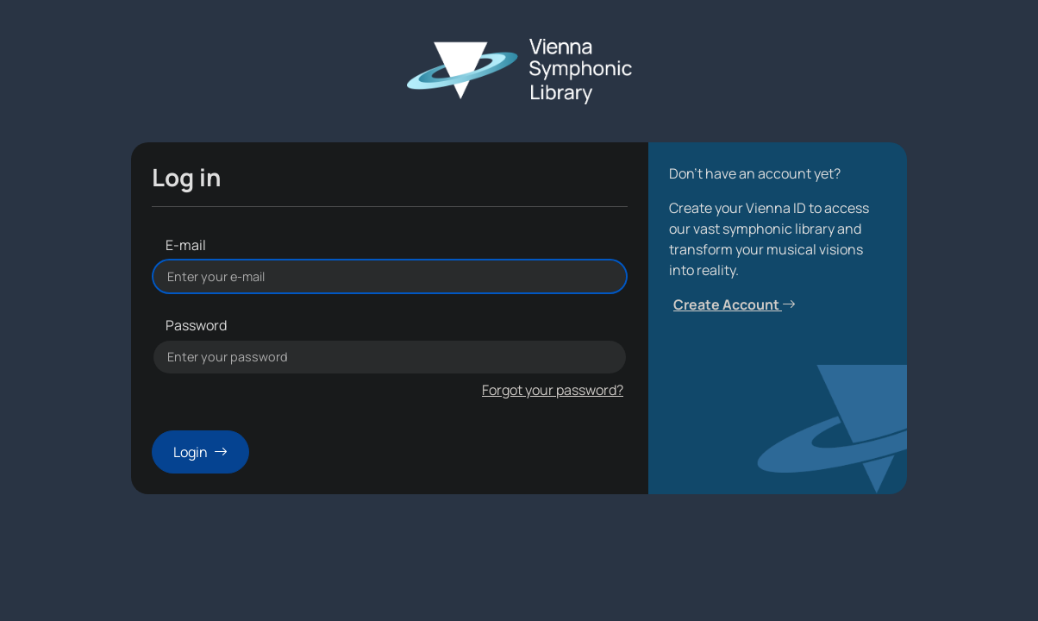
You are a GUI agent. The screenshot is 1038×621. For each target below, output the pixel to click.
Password (196, 325)
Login (200, 451)
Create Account (734, 304)
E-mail (186, 244)
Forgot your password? (552, 389)
